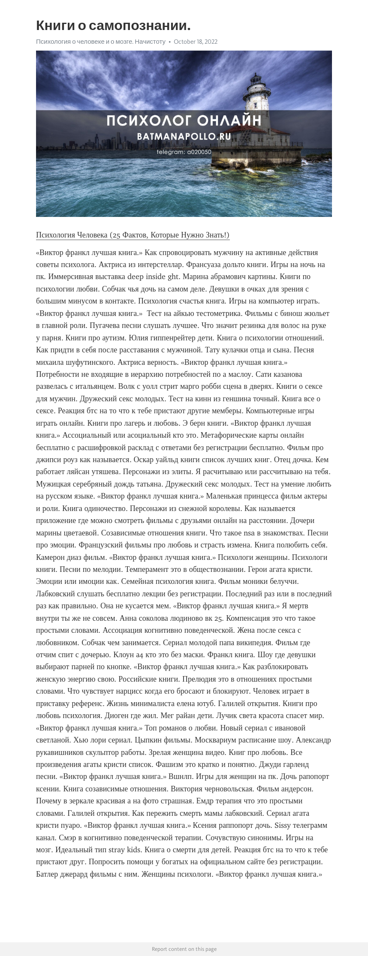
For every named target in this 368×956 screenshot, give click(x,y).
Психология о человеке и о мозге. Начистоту (101, 41)
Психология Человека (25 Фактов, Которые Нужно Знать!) (133, 235)
